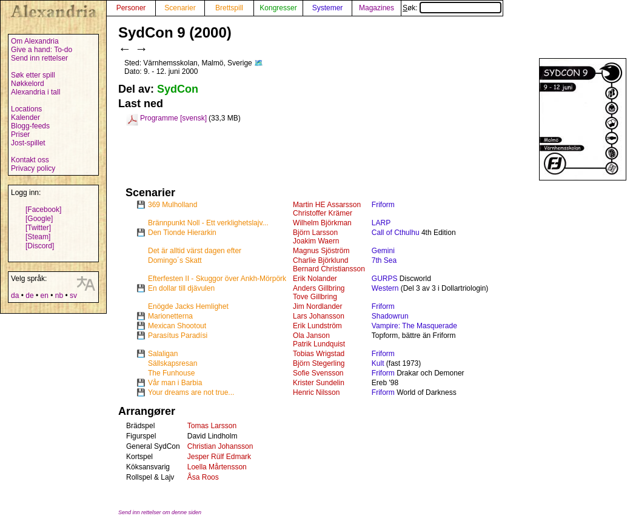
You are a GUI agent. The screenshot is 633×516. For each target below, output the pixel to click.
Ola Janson (311, 335)
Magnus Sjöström (321, 250)
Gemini (383, 250)
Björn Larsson (315, 232)
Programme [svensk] (173, 118)
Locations (26, 109)
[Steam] (37, 237)
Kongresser (278, 8)
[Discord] (39, 246)
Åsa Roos (203, 477)
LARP (381, 223)
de (29, 295)
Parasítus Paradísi (177, 335)
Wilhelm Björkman (322, 223)
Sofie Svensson (318, 373)
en (44, 295)
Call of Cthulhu (396, 232)
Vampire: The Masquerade (414, 326)
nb (59, 295)
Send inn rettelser (39, 58)
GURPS (385, 278)
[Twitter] (38, 227)
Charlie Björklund (320, 260)
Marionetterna (170, 316)
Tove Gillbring (315, 297)
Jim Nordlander (317, 306)
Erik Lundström (317, 326)
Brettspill (229, 8)
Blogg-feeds (30, 126)
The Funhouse (171, 373)
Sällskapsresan (172, 363)
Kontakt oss (30, 160)
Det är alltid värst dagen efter (194, 250)
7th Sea (384, 260)
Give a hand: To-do (41, 49)
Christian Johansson (220, 446)
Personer (131, 8)
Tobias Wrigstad (318, 353)
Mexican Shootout (177, 326)
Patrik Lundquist (319, 344)
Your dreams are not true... (191, 392)
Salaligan (163, 353)
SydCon (177, 89)
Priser (20, 134)
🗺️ (258, 63)
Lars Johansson (318, 316)
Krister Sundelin (318, 383)
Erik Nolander (315, 278)
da (15, 295)
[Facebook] (43, 209)
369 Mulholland (172, 204)
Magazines (376, 8)
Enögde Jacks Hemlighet (188, 306)
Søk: (452, 8)
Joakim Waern (316, 241)
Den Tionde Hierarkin (182, 232)
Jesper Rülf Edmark (219, 456)
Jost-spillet (28, 143)
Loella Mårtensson (217, 467)
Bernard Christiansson (329, 269)
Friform (383, 204)
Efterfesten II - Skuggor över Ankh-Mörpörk (217, 278)
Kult (378, 363)
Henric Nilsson (316, 392)
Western (385, 288)
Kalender (25, 117)
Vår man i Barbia (175, 383)
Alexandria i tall (35, 92)
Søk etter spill (33, 75)
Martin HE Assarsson (327, 204)
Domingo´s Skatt (175, 260)
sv (73, 295)
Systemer (327, 8)
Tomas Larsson (211, 426)
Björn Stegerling (318, 363)
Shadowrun (390, 316)
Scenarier (179, 8)
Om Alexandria (35, 41)
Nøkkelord (27, 83)
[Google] (39, 218)
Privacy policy (33, 168)
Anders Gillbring (318, 288)
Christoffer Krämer (322, 213)
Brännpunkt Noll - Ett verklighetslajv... (208, 223)
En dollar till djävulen (181, 288)
